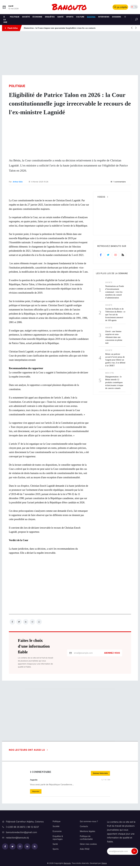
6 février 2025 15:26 (38, 181)
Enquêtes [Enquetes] (50, 17)
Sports (56, 848)
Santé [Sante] (60, 17)
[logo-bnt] (70, 7)
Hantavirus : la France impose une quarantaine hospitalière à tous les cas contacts (60, 28)
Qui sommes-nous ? (89, 820)
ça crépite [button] (120, 7)
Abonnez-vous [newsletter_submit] (112, 652)
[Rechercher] (134, 19)
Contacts (84, 825)
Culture (80, 17)
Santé (55, 843)
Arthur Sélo (18, 181)
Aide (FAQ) (85, 848)
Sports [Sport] (69, 17)
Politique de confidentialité (86, 836)
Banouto (67, 862)
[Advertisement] (70, 53)
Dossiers (116, 17)
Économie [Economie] (37, 17)
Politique (14, 17)
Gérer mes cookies (88, 843)
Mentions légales (87, 830)
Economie (57, 830)
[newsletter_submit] (134, 850)
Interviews (103, 17)
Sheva (104, 862)
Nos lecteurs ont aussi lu (28, 749)
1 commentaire (118, 181)
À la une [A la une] (5, 19)
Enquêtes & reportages (58, 836)
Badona (91, 17)
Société (26, 17)
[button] (125, 17)
